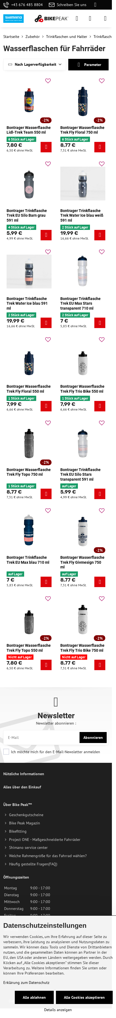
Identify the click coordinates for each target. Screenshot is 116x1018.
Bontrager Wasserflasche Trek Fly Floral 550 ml (29, 389)
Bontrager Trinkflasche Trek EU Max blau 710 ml (28, 560)
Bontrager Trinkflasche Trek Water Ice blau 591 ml (27, 303)
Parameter (88, 65)
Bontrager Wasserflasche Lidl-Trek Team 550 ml (29, 130)
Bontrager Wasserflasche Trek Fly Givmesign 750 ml (82, 562)
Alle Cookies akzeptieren (84, 997)
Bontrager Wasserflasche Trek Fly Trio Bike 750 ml (82, 648)
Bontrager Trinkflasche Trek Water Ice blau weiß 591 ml (81, 215)
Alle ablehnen (34, 997)
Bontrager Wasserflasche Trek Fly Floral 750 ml (82, 130)
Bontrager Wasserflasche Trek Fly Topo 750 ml (29, 472)
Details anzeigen (58, 1009)
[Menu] (105, 18)
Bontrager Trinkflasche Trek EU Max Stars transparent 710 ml (80, 303)
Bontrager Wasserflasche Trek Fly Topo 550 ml (29, 648)
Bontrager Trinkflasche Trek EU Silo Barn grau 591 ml (27, 215)
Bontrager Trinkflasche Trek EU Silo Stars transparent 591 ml (80, 474)
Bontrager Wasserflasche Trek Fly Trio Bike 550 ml (82, 389)
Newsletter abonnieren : (56, 723)
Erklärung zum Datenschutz (26, 982)
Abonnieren (93, 737)
